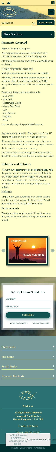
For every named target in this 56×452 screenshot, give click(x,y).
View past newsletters (41, 323)
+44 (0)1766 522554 (2, 3)
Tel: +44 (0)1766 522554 (28, 433)
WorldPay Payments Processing (17, 68)
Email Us (8, 3)
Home (4, 48)
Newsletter (46, 22)
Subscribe (28, 315)
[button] (28, 34)
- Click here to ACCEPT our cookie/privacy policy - (18, 439)
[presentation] (3, 251)
